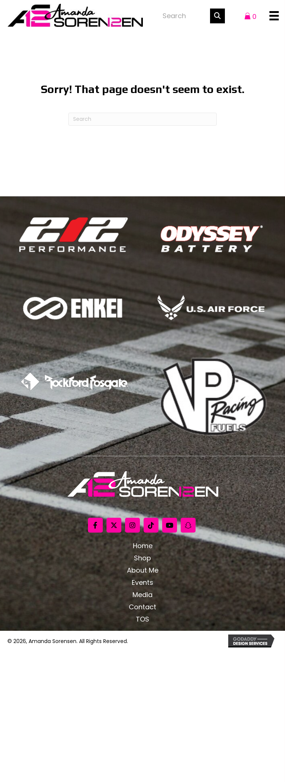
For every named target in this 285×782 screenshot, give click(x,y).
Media (142, 595)
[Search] (142, 119)
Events (142, 583)
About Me (142, 570)
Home (143, 546)
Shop (142, 558)
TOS (142, 619)
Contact (142, 607)
